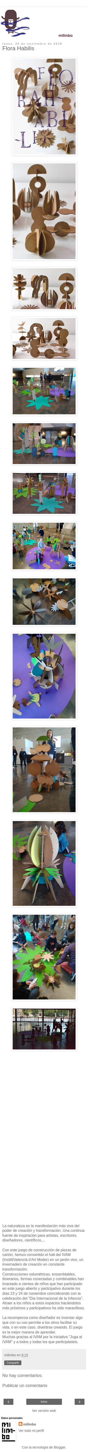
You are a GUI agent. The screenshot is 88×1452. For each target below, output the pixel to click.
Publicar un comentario (24, 1385)
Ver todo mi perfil (31, 1431)
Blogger (59, 1447)
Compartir (13, 1362)
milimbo (29, 1424)
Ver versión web (44, 1411)
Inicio (44, 1401)
